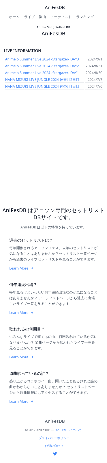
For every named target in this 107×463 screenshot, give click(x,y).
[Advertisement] (53, 151)
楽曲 (42, 16)
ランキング (85, 16)
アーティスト (61, 16)
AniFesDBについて (69, 430)
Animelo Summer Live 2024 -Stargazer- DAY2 (42, 66)
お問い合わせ (54, 446)
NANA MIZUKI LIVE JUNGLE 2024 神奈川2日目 (42, 79)
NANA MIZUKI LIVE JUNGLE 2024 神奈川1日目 (42, 86)
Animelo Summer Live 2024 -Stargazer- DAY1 (42, 72)
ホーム (14, 16)
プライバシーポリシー (54, 438)
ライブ (29, 16)
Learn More (21, 268)
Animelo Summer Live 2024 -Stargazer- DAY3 (42, 59)
